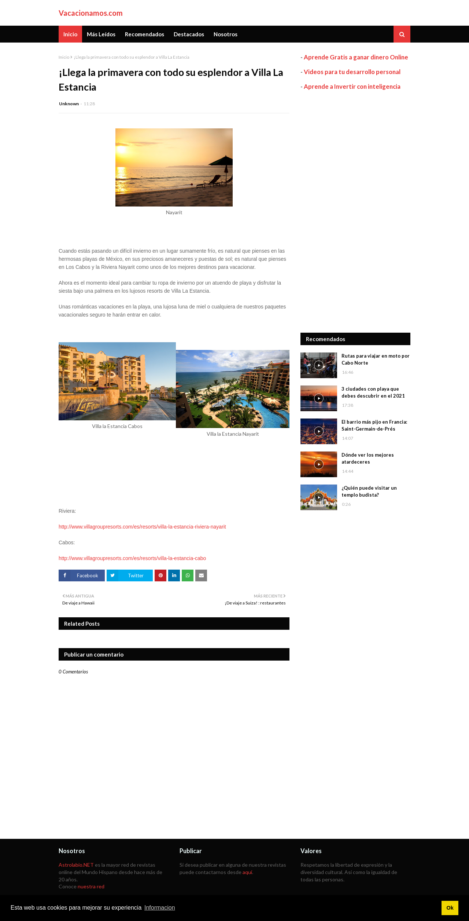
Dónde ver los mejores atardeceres (367, 458)
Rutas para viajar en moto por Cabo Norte (375, 359)
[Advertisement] (355, 212)
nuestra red (91, 886)
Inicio (64, 57)
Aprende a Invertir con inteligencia (352, 86)
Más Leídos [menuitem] (101, 34)
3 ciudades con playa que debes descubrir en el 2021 (373, 392)
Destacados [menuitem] (189, 34)
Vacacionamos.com (91, 12)
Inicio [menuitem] (70, 34)
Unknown (69, 103)
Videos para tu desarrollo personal (352, 72)
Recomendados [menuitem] (144, 34)
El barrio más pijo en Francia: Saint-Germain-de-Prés (374, 425)
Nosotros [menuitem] (225, 34)
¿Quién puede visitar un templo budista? (369, 491)
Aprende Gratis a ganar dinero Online (356, 57)
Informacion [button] (159, 907)
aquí (247, 872)
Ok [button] (449, 908)
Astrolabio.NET (76, 865)
